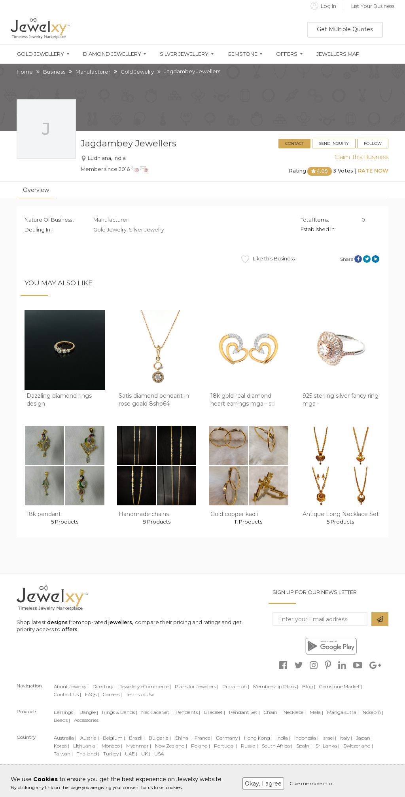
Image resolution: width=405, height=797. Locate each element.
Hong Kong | (258, 738)
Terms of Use (140, 694)
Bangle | (88, 712)
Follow (373, 143)
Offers (286, 54)
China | (183, 738)
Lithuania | (85, 746)
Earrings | (65, 712)
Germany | (228, 738)
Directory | (104, 686)
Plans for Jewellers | (196, 686)
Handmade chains (144, 514)
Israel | (329, 738)
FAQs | (92, 694)
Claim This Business (361, 157)
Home (25, 71)
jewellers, (120, 622)
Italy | (346, 738)
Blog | (308, 686)
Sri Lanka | (327, 746)
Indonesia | (306, 738)
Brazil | (137, 738)
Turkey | (112, 754)
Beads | (62, 720)
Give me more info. (311, 783)
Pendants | (188, 712)
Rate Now (373, 171)
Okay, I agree (263, 783)
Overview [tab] (36, 190)
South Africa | (277, 746)
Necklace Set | (156, 712)
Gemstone (242, 54)
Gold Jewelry (137, 71)
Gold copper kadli (234, 514)
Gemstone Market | (340, 686)
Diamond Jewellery (112, 54)
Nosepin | (373, 712)
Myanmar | (138, 746)
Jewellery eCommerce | (145, 686)
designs (57, 622)
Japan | (364, 738)
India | (283, 738)
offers (70, 629)
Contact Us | (67, 694)
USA (159, 754)
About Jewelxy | (71, 686)
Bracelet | (214, 712)
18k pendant (43, 514)
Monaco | (112, 746)
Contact (294, 143)
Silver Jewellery (184, 54)
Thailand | (88, 754)
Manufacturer (93, 71)
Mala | (316, 712)
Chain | (272, 712)
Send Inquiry (334, 143)
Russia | (249, 746)
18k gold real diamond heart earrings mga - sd (242, 399)
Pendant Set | (244, 712)
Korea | (61, 746)
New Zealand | (171, 746)
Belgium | (114, 738)
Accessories (86, 720)
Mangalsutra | (343, 712)
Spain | (304, 746)
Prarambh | (235, 686)
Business (54, 71)
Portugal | (225, 746)
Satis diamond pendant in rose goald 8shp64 (154, 399)
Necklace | (295, 712)
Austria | (89, 738)
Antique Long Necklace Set (341, 514)
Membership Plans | (275, 686)
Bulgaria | (160, 738)
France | (203, 738)
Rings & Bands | (119, 712)
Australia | (65, 738)
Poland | (200, 746)
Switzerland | (358, 746)
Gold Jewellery (40, 54)
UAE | (131, 754)
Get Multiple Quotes (345, 29)
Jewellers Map (338, 54)
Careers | (112, 694)
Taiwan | (63, 754)
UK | (145, 754)
